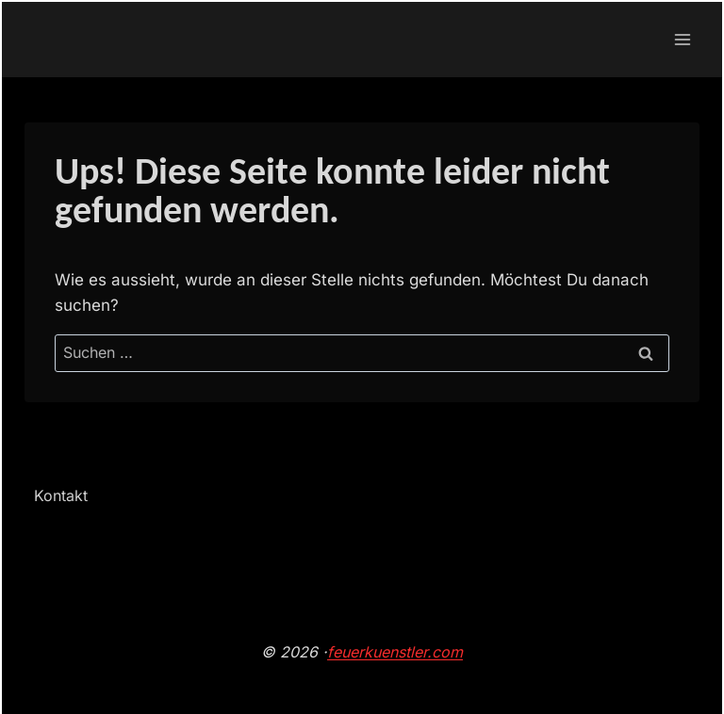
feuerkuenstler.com (395, 651)
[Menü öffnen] (682, 39)
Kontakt (61, 495)
